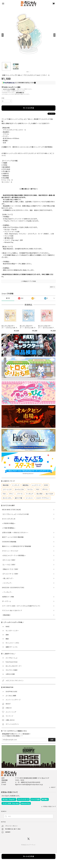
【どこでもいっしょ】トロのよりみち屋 (16, 514)
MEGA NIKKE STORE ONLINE (11, 509)
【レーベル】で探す (8, 564)
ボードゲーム (6, 601)
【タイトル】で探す (8, 560)
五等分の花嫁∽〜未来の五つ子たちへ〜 (16, 532)
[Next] (54, 35)
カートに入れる (28, 108)
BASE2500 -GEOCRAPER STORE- (13, 587)
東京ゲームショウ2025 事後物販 (13, 537)
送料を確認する (20, 92)
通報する (52, 287)
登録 (51, 740)
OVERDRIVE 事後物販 (10, 542)
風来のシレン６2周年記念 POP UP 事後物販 (16, 546)
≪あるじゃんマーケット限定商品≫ (14, 555)
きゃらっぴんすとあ (8, 519)
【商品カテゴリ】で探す (10, 569)
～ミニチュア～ (7, 583)
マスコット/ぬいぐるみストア (12, 610)
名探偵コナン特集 (8, 597)
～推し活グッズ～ (8, 578)
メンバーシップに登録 (9, 89)
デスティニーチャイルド (10, 551)
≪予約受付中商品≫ (8, 523)
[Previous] (3, 35)
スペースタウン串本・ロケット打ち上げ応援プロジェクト (21, 606)
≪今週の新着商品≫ (8, 528)
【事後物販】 (6, 615)
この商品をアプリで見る (28, 281)
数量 (3, 98)
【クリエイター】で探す (10, 574)
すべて (8, 298)
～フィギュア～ (7, 592)
